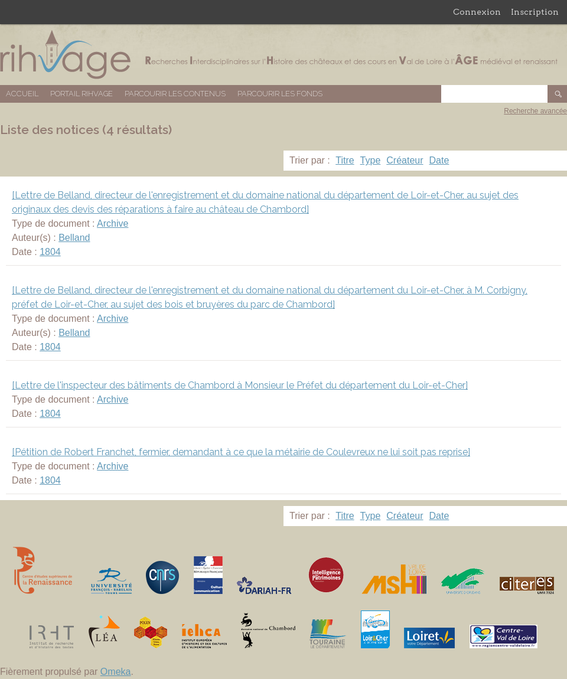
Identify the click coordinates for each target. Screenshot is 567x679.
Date (439, 160)
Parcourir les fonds (279, 93)
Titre (344, 160)
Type (370, 160)
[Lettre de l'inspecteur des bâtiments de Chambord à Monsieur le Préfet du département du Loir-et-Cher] (240, 385)
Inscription (535, 12)
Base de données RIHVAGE (283, 54)
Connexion (477, 12)
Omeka (115, 672)
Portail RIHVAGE (81, 93)
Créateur (404, 160)
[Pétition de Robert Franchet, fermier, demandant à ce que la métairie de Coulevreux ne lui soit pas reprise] (241, 452)
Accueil (22, 93)
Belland (74, 238)
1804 (50, 252)
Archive (112, 223)
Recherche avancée (535, 111)
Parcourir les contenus (175, 93)
